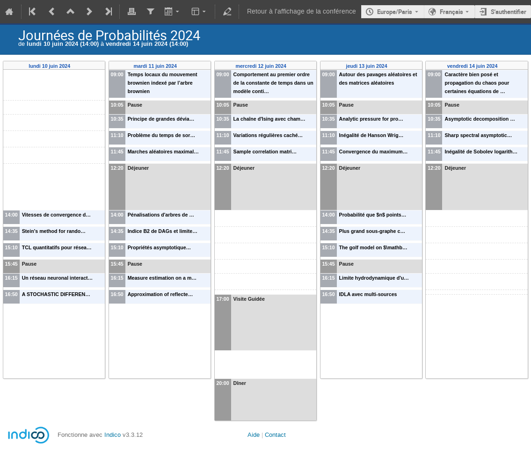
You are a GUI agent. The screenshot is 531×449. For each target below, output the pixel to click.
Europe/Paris (394, 11)
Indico (112, 435)
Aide (253, 435)
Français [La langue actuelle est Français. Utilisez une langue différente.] (451, 11)
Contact (275, 435)
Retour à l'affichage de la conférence (301, 11)
